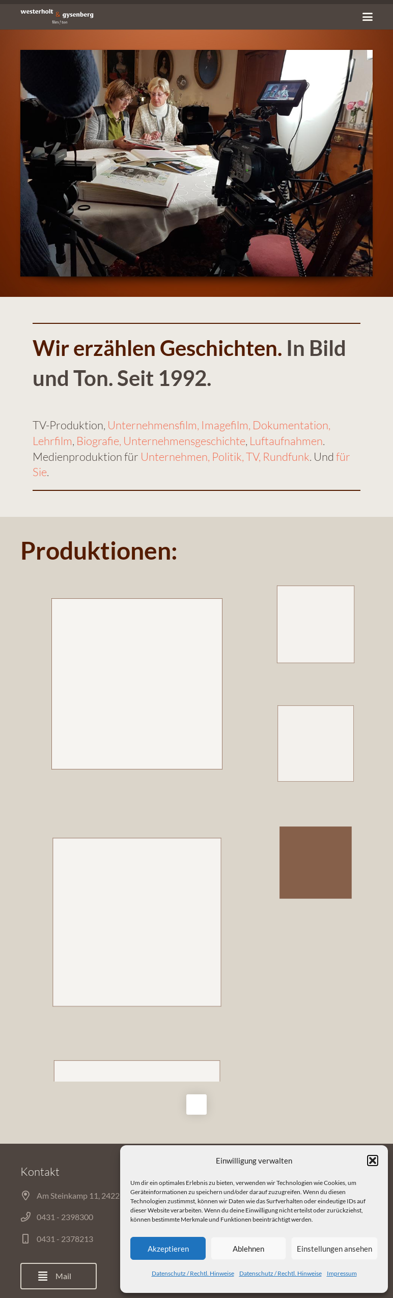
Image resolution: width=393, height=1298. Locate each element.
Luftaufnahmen (286, 441)
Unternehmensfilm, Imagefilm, (179, 425)
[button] (373, 1160)
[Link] (57, 16)
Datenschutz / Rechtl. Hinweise (193, 1273)
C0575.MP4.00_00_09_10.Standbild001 (137, 684)
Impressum (342, 1273)
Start (108, 1268)
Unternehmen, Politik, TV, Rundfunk (225, 456)
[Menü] (367, 17)
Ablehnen (248, 1248)
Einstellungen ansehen (334, 1248)
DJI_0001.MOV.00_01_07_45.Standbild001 (136, 921)
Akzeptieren (168, 1248)
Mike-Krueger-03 (316, 624)
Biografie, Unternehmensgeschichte (160, 441)
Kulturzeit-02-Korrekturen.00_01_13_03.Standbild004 (316, 743)
